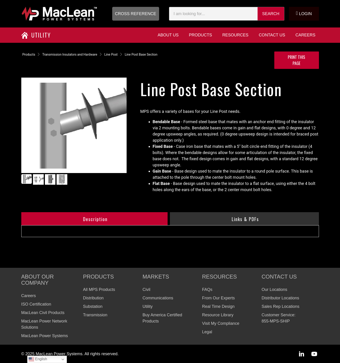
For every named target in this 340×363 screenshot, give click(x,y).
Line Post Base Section (141, 54)
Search (270, 13)
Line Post (111, 54)
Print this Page (296, 60)
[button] (135, 14)
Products (28, 54)
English (38, 359)
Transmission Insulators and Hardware (69, 54)
